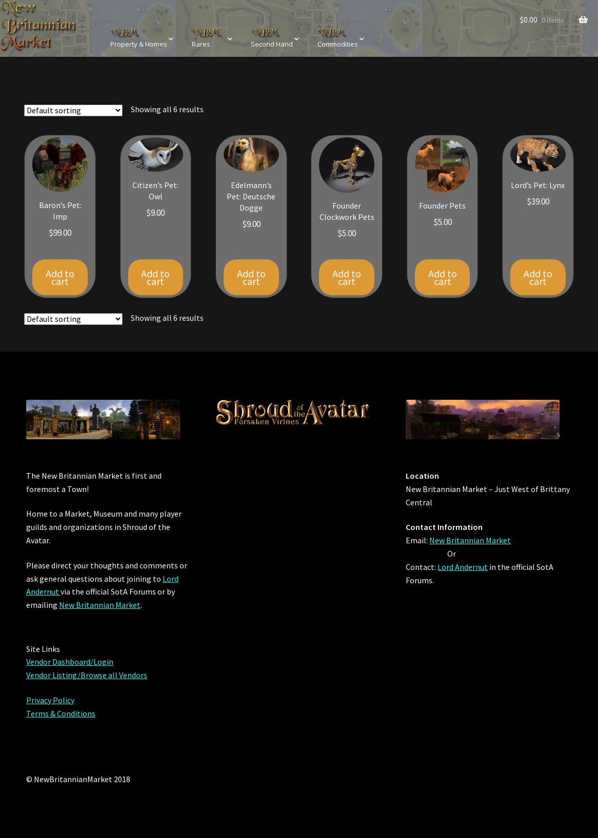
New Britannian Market (100, 605)
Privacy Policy (50, 700)
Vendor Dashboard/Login (69, 662)
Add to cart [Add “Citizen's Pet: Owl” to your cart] (155, 277)
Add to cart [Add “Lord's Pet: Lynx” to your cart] (538, 277)
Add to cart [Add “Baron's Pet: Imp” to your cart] (60, 277)
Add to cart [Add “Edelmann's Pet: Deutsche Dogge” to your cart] (251, 277)
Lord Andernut (462, 567)
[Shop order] (73, 110)
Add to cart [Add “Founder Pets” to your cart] (442, 277)
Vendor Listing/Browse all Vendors (86, 675)
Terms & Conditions (60, 713)
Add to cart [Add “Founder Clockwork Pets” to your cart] (346, 277)
